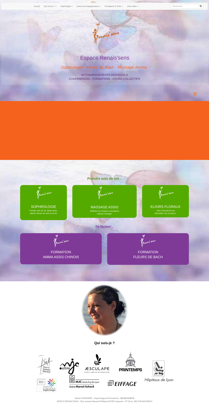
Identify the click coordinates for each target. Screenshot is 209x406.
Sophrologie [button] (67, 6)
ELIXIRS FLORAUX (165, 207)
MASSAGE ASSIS (104, 207)
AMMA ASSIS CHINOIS (61, 257)
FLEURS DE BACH (148, 257)
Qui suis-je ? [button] (50, 6)
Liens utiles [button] (132, 6)
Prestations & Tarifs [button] (114, 6)
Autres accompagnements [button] (89, 6)
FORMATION (61, 252)
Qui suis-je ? (104, 343)
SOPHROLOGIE (43, 207)
